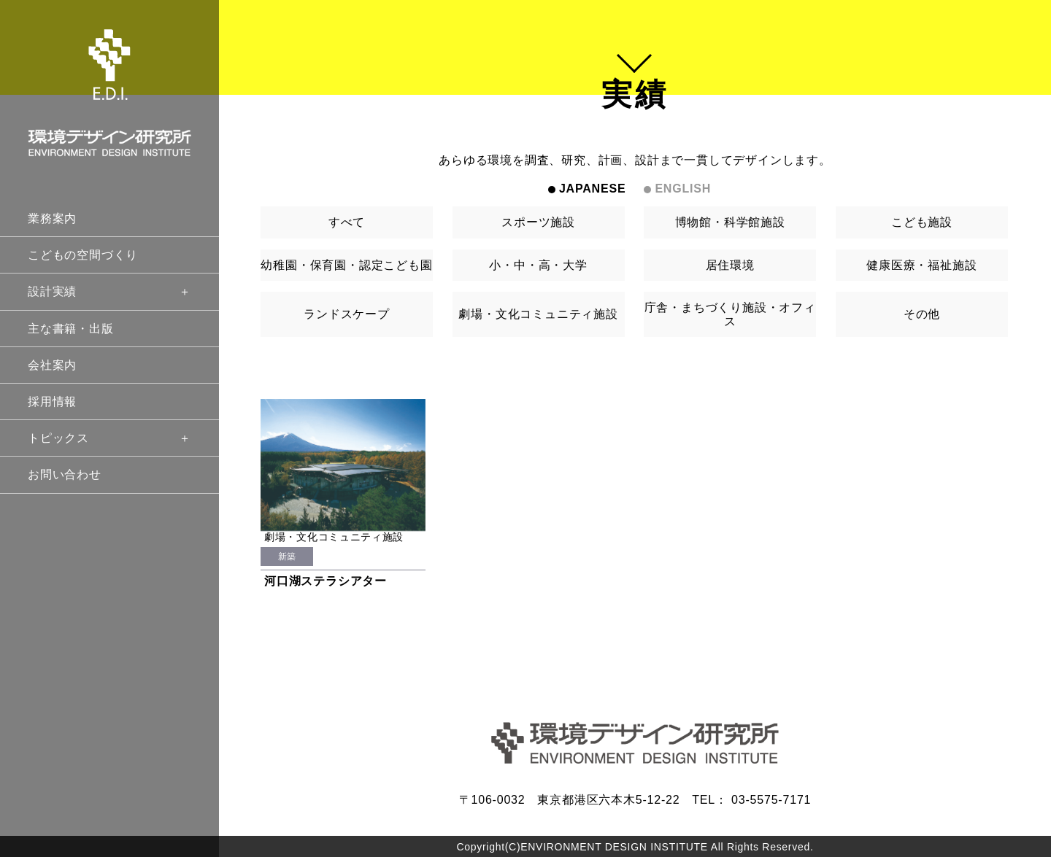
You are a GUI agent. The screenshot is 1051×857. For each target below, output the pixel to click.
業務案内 (52, 218)
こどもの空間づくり (83, 255)
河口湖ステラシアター (325, 581)
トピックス (109, 438)
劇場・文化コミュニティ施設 (537, 314)
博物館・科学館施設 (730, 222)
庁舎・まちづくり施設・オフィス (730, 314)
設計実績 (109, 291)
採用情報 (52, 401)
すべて (346, 222)
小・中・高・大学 (538, 265)
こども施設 (921, 222)
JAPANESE (592, 188)
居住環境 (730, 265)
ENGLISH (683, 188)
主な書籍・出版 (71, 328)
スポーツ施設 (538, 222)
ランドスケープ (347, 314)
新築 (287, 556)
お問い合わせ (64, 474)
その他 (922, 314)
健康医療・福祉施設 (921, 265)
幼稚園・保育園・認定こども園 (346, 265)
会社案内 (52, 365)
